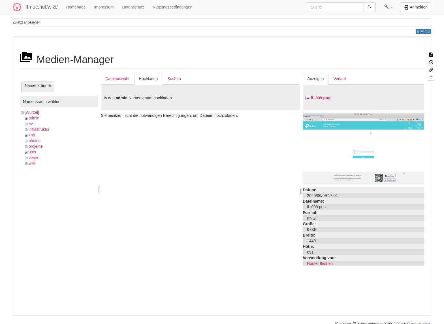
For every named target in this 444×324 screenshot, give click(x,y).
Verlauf (340, 78)
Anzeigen (315, 78)
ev (31, 123)
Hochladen (148, 78)
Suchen (174, 78)
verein (34, 157)
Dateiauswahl (117, 78)
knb (32, 135)
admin (34, 118)
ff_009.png (320, 98)
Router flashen (320, 263)
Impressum (104, 7)
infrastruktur (39, 129)
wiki (32, 163)
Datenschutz (133, 7)
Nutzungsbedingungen (172, 7)
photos (34, 140)
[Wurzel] (32, 112)
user (32, 152)
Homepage (76, 7)
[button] (388, 7)
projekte (36, 146)
